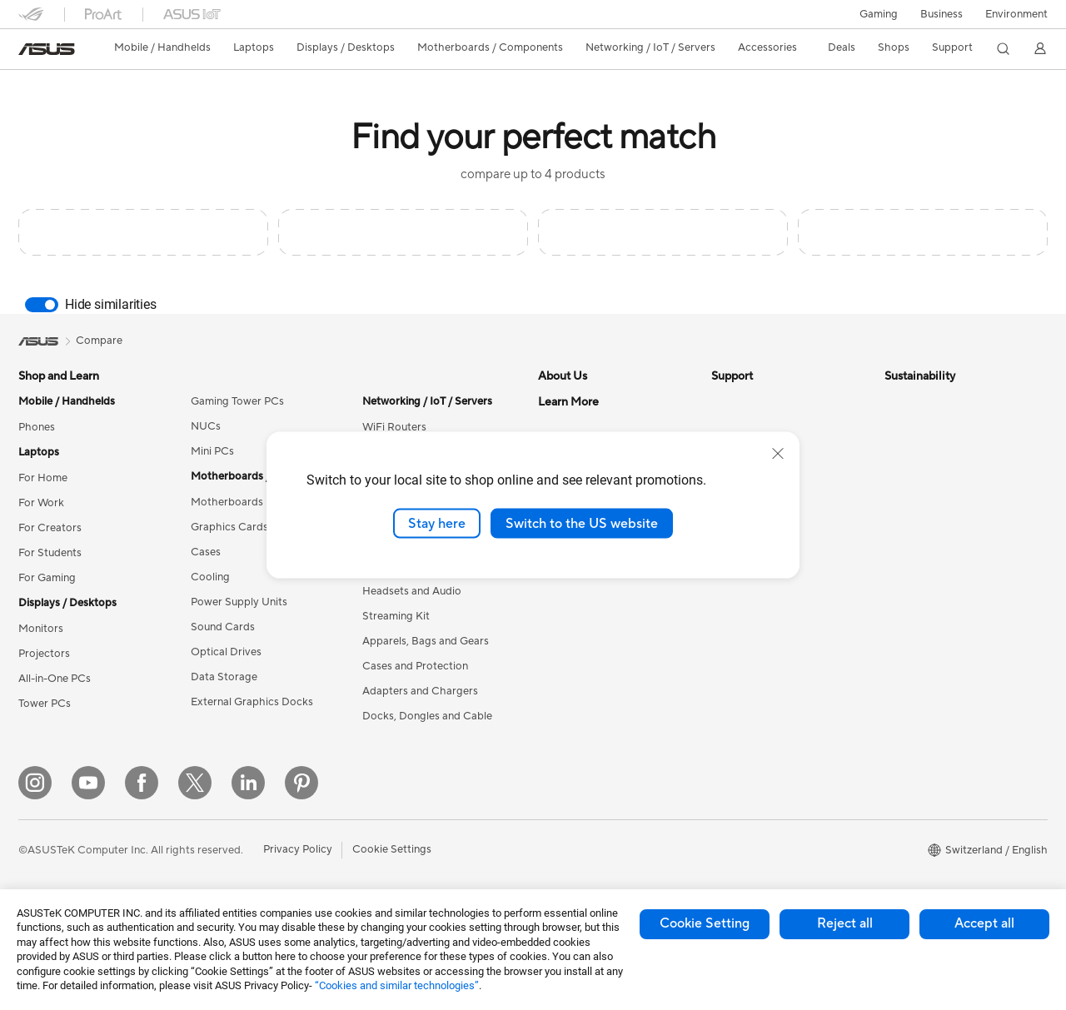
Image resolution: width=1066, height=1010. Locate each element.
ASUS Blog (565, 777)
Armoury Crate (575, 801)
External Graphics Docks (252, 702)
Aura (549, 826)
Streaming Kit (396, 616)
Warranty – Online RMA (768, 401)
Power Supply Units (239, 602)
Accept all (984, 923)
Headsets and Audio (411, 591)
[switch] (41, 304)
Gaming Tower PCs (237, 401)
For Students (50, 553)
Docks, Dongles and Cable (427, 716)
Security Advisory (755, 589)
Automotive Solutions (591, 727)
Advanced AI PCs (581, 652)
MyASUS (733, 639)
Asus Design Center (586, 677)
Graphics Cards (229, 527)
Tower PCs (44, 703)
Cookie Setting (705, 923)
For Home (42, 478)
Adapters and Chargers (420, 691)
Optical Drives (226, 652)
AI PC (552, 627)
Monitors (40, 628)
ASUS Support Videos (765, 614)
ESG (895, 401)
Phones (36, 427)
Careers (557, 426)
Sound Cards (223, 627)
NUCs (206, 426)
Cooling (210, 577)
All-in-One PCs (54, 678)
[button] (878, 14)
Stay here (437, 523)
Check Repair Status (762, 426)
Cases (206, 552)
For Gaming (47, 578)
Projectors (44, 653)
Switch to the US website (582, 523)
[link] (46, 49)
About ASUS (569, 401)
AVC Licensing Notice (591, 752)
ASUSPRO (564, 702)
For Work (41, 503)
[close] (778, 453)
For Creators (50, 528)
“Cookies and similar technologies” (397, 985)
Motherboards (227, 502)
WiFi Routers (394, 427)
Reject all (845, 923)
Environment (1016, 14)
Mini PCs (212, 451)
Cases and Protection (415, 666)
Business (941, 14)
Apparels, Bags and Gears (425, 641)
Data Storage (224, 677)
